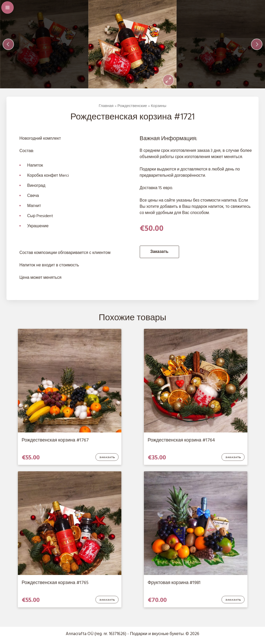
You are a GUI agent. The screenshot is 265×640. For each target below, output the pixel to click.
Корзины (158, 106)
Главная (106, 106)
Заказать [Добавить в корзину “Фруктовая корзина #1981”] (233, 600)
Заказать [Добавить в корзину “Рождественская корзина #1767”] (107, 458)
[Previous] (8, 44)
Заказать (159, 251)
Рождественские (132, 106)
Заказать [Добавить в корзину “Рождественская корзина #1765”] (107, 600)
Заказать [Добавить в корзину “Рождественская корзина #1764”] (233, 458)
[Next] (256, 44)
